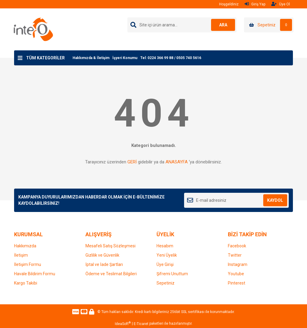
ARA (223, 24)
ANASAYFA (176, 162)
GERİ (132, 162)
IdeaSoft (123, 323)
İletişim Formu (27, 264)
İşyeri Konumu (124, 58)
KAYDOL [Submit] (275, 200)
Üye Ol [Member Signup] (280, 4)
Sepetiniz (165, 283)
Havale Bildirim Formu (34, 273)
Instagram (237, 264)
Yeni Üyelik (166, 255)
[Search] (182, 24)
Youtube (236, 273)
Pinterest (236, 283)
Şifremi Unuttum (172, 273)
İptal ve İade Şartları (104, 264)
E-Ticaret (141, 324)
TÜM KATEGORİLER (45, 57)
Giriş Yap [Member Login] (255, 4)
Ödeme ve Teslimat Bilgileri (111, 273)
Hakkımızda (25, 245)
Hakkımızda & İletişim (91, 58)
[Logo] (33, 29)
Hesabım (164, 245)
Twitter (235, 255)
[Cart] (269, 24)
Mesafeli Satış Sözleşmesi (110, 245)
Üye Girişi (165, 264)
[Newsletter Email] (236, 200)
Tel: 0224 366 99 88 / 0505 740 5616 (170, 58)
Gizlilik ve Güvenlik (102, 255)
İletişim (21, 255)
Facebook (237, 245)
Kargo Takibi (25, 283)
